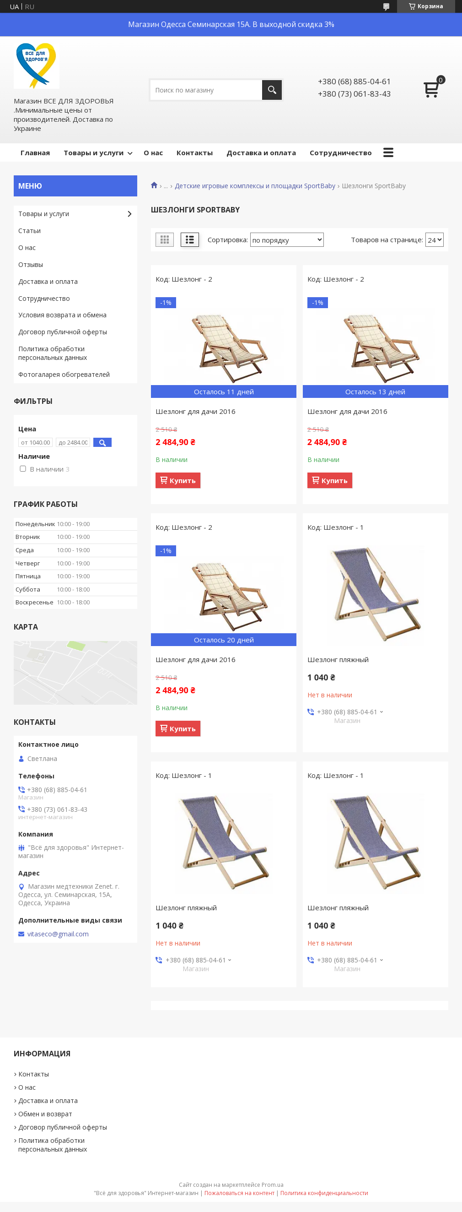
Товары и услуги (94, 152)
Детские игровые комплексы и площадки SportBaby (255, 186)
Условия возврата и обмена (62, 314)
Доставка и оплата (261, 152)
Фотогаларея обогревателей (64, 374)
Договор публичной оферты (62, 331)
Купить (183, 480)
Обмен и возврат (45, 1113)
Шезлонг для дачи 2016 (196, 411)
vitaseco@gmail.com (58, 934)
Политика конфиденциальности (324, 1193)
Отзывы (30, 264)
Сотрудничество (341, 152)
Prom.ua (273, 1185)
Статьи (29, 230)
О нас (153, 152)
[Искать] (272, 90)
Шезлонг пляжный (338, 659)
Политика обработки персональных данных (52, 353)
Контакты (195, 152)
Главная (35, 152)
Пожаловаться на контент (239, 1193)
